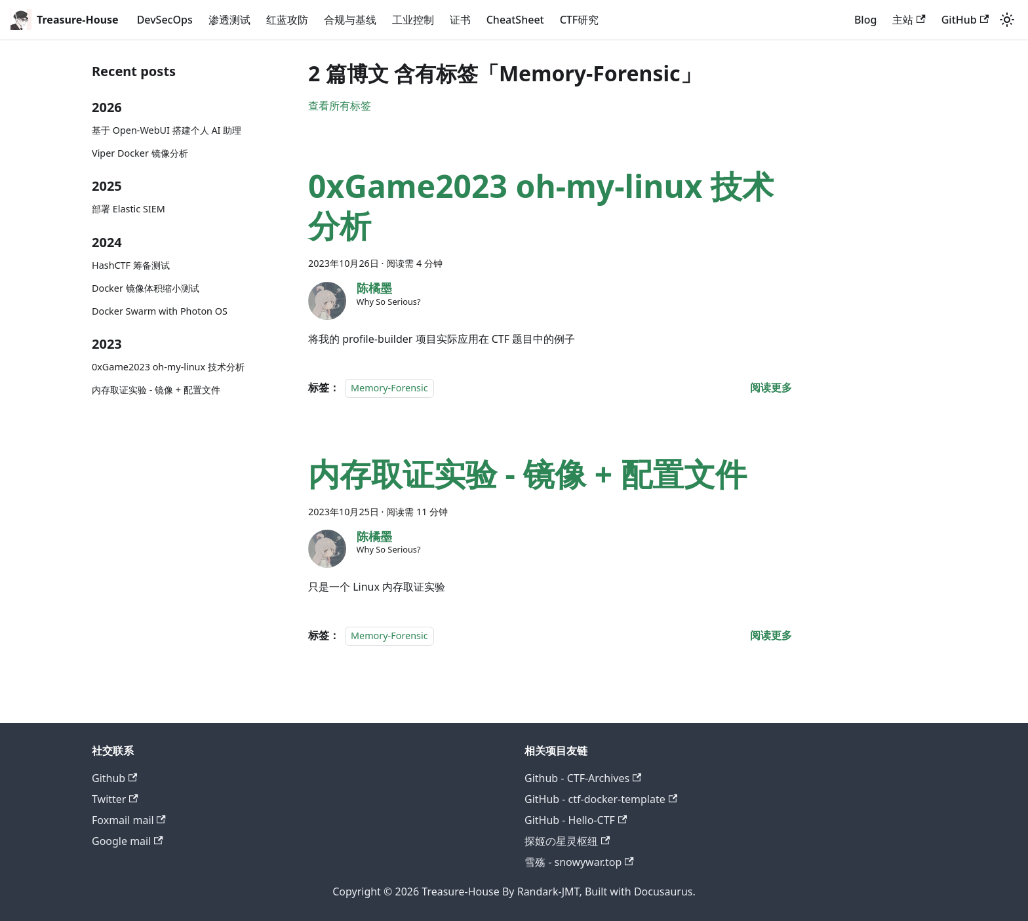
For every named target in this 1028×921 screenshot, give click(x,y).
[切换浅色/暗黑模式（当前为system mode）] (1007, 19)
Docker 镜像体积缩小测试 (145, 288)
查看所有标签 (339, 105)
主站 (908, 19)
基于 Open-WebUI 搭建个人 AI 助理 (166, 130)
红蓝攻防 (287, 19)
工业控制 (413, 19)
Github (114, 778)
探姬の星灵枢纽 (567, 841)
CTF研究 (579, 19)
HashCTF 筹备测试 (131, 265)
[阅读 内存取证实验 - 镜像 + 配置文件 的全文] (771, 635)
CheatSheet (515, 19)
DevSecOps (165, 19)
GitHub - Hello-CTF (575, 820)
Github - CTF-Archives (582, 778)
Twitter (115, 799)
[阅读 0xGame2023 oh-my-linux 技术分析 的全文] (771, 387)
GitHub (965, 19)
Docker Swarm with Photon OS (159, 311)
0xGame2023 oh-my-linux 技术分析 (168, 367)
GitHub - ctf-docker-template (600, 799)
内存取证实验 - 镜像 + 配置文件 (156, 389)
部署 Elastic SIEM (128, 209)
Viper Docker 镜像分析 (140, 153)
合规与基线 (350, 19)
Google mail (127, 841)
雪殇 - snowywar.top (579, 862)
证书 (460, 19)
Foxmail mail (129, 820)
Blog (865, 19)
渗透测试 (229, 19)
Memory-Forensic (389, 388)
